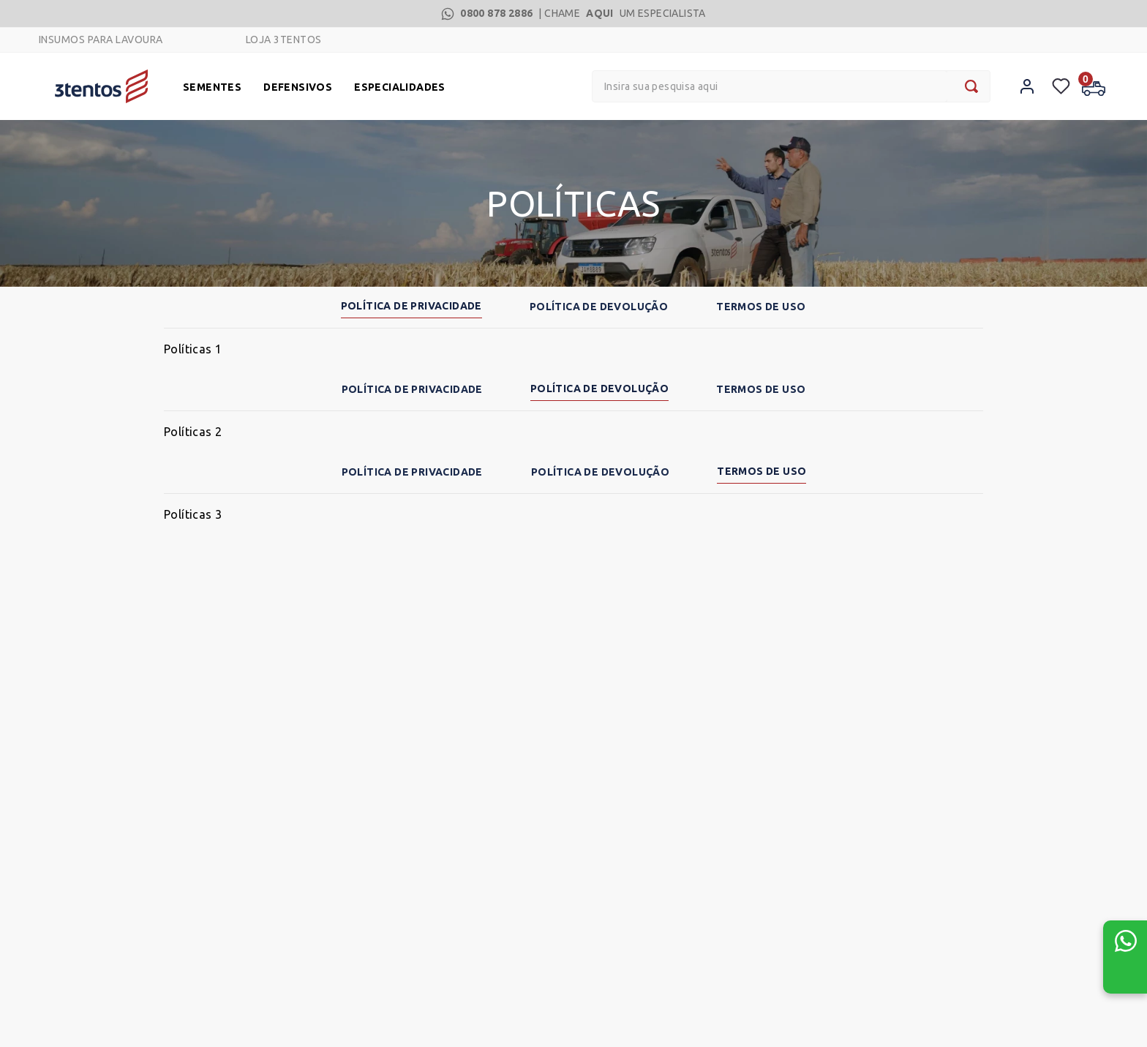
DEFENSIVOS (297, 87)
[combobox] (791, 86)
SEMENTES (212, 87)
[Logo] (101, 86)
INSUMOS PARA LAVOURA (101, 39)
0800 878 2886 (496, 13)
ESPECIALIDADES (399, 87)
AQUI (600, 13)
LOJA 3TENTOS (284, 39)
